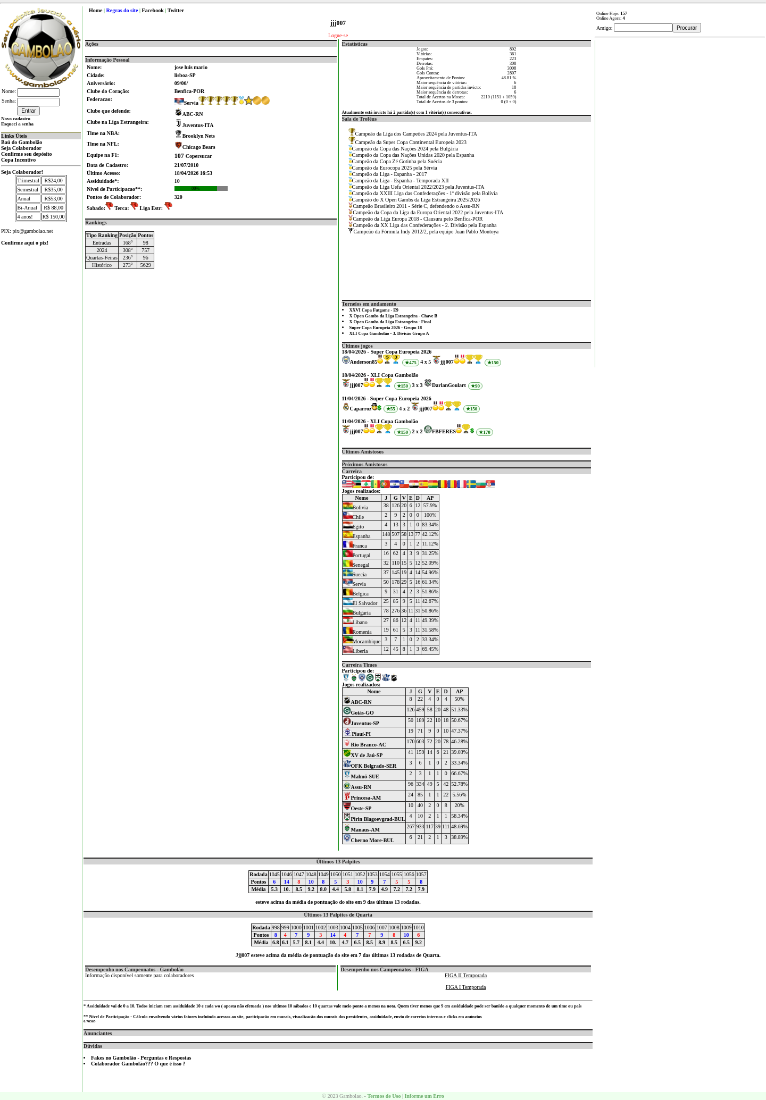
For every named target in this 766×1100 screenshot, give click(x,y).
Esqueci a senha (17, 124)
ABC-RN (192, 114)
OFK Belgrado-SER (370, 766)
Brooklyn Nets (198, 136)
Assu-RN (357, 787)
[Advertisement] (680, 199)
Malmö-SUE (361, 776)
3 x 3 (417, 385)
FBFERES (444, 431)
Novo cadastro (15, 118)
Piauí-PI (357, 734)
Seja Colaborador (21, 148)
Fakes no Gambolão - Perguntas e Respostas (141, 1058)
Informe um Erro (424, 1096)
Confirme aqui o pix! (24, 243)
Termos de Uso (384, 1096)
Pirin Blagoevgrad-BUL (374, 819)
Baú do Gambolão (21, 142)
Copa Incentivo (18, 160)
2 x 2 (417, 431)
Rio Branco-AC (364, 745)
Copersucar (193, 156)
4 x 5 (425, 362)
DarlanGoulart (449, 385)
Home (96, 10)
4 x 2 (404, 409)
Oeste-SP (357, 808)
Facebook (153, 10)
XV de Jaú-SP (363, 755)
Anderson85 (364, 362)
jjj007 (447, 362)
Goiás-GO (358, 713)
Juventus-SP (361, 723)
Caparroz (361, 409)
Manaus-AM (361, 830)
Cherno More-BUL (369, 840)
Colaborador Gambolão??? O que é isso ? (138, 1064)
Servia (186, 103)
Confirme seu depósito (26, 154)
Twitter (176, 10)
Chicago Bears (198, 147)
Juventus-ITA (198, 125)
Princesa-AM (362, 798)
